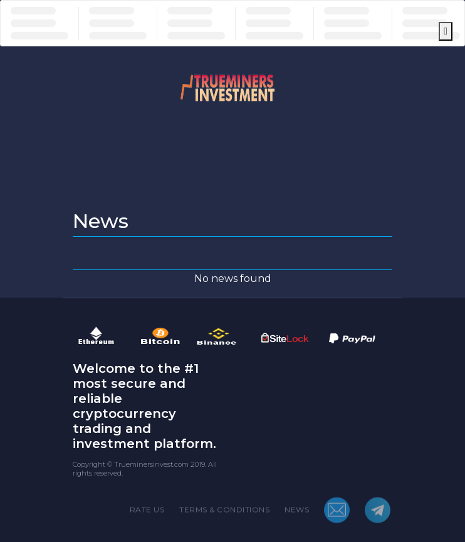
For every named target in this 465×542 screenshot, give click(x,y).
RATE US (147, 513)
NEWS (297, 513)
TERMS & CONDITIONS (224, 513)
